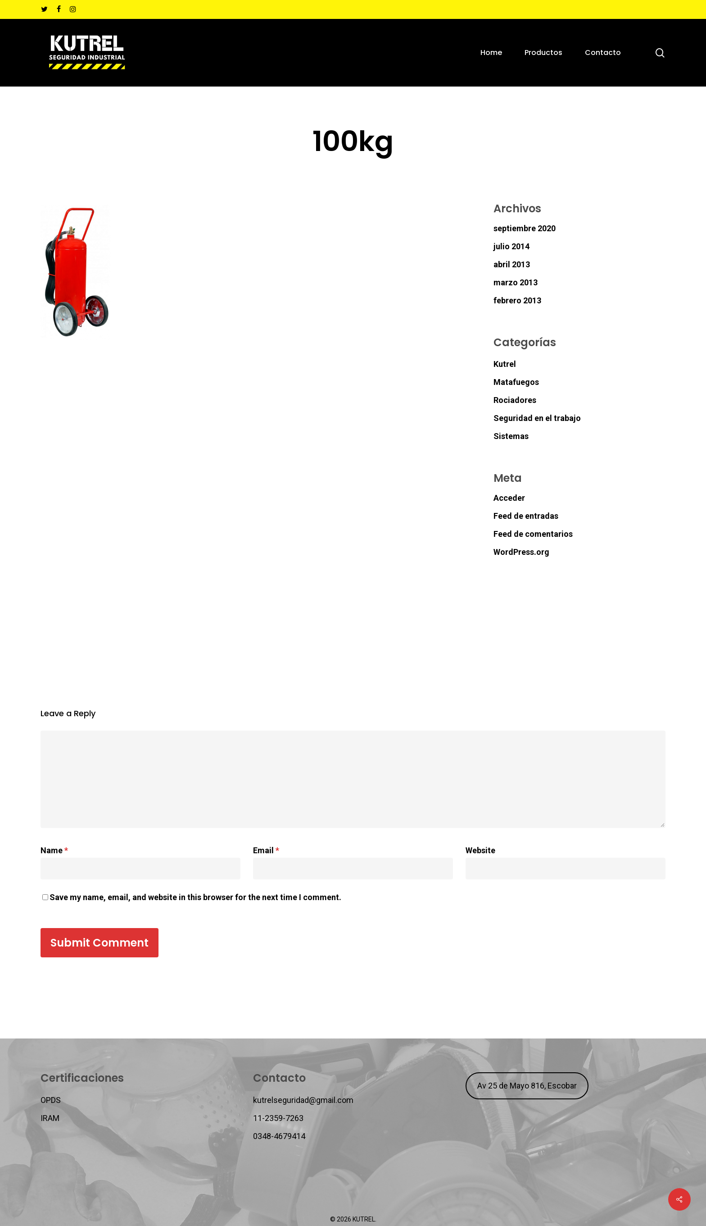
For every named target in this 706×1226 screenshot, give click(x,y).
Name (54, 850)
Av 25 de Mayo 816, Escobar (527, 1085)
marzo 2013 (515, 282)
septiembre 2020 (524, 228)
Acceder (509, 498)
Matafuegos (516, 382)
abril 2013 (511, 264)
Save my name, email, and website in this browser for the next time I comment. (195, 897)
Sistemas (511, 436)
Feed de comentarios (533, 534)
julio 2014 (511, 246)
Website (480, 850)
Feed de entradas (525, 516)
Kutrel (504, 364)
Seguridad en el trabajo (537, 418)
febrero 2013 (517, 300)
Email (266, 850)
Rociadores (514, 400)
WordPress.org (521, 552)
